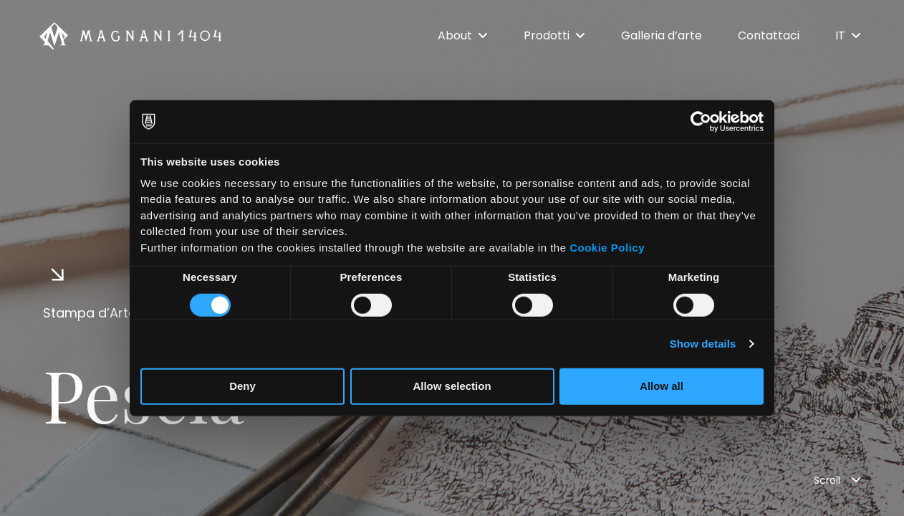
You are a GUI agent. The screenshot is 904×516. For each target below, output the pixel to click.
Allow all (661, 386)
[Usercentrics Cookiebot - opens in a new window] (701, 122)
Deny (242, 386)
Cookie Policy (607, 247)
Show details (703, 344)
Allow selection (452, 386)
